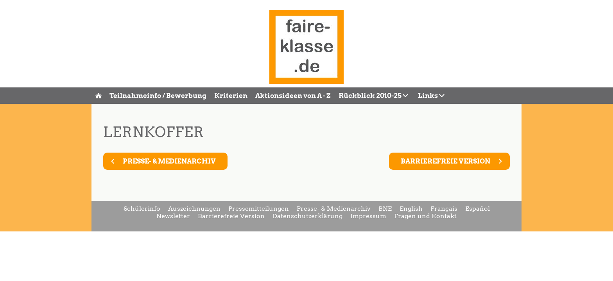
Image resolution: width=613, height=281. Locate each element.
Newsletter (173, 216)
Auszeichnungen (194, 208)
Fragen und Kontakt (425, 216)
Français (443, 208)
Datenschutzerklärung (307, 216)
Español (477, 208)
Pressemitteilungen (258, 208)
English (411, 208)
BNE (385, 208)
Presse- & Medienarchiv (334, 208)
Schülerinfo (142, 208)
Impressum (368, 216)
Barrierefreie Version (231, 216)
